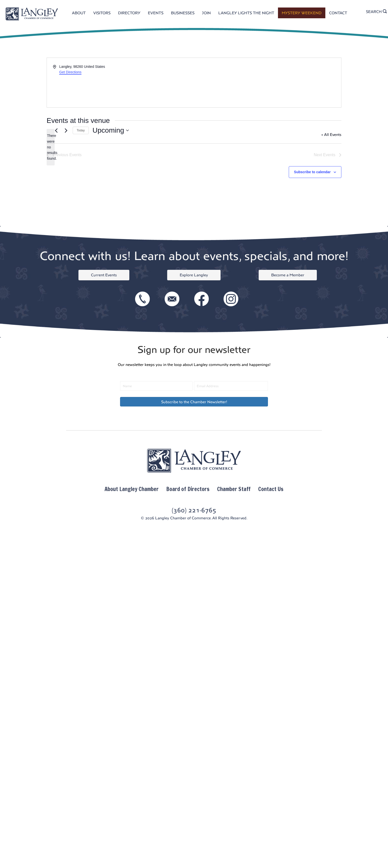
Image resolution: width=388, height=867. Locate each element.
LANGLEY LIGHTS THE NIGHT (246, 13)
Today (81, 130)
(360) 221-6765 (194, 510)
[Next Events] (66, 130)
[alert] (51, 147)
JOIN (206, 13)
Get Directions (70, 72)
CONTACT (338, 13)
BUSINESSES (183, 13)
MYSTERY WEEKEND (302, 13)
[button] (194, 401)
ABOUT (79, 13)
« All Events (331, 134)
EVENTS (155, 13)
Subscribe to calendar (312, 172)
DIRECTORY (129, 13)
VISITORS (102, 13)
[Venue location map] (267, 82)
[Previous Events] (56, 130)
